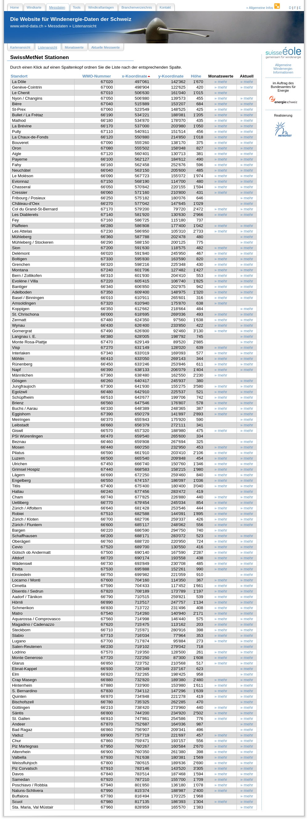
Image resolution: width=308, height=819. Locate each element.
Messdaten (58, 26)
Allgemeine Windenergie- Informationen (283, 68)
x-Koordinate (134, 76)
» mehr (220, 81)
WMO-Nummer (97, 76)
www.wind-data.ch (26, 26)
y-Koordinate (171, 76)
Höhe (196, 76)
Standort (19, 76)
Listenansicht (84, 26)
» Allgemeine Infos (263, 8)
